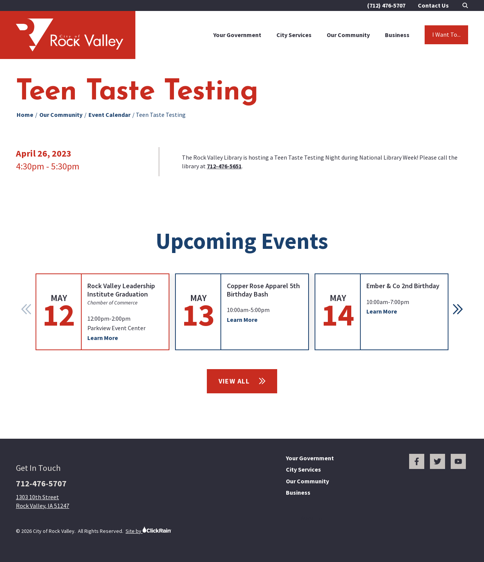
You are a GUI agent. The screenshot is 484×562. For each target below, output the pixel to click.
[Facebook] (416, 461)
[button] (458, 309)
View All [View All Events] (242, 381)
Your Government (237, 35)
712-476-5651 (224, 166)
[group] (102, 311)
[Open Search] (465, 5)
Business (397, 35)
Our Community (348, 35)
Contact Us (433, 5)
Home (25, 114)
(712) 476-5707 (386, 5)
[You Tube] (458, 461)
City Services (294, 35)
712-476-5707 (41, 483)
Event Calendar (109, 114)
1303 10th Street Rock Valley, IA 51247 (42, 501)
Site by (148, 530)
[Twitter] (437, 461)
